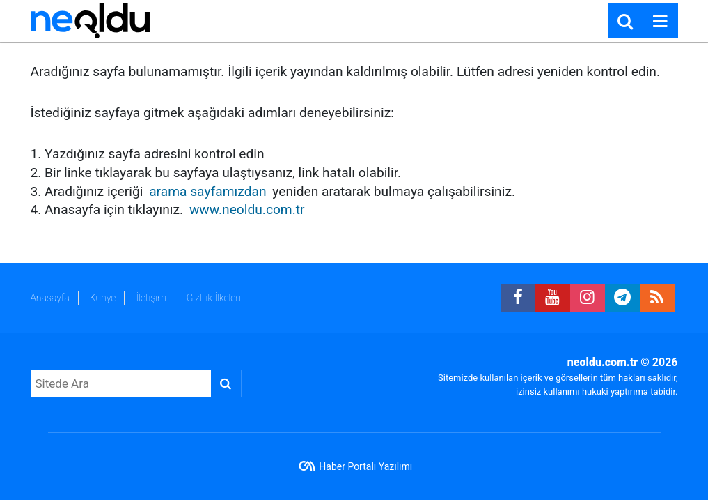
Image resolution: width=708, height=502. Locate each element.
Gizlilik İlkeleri (214, 297)
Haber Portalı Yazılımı (365, 466)
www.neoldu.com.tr (247, 209)
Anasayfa (50, 297)
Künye (103, 297)
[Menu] (660, 21)
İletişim (151, 297)
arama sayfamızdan (207, 191)
